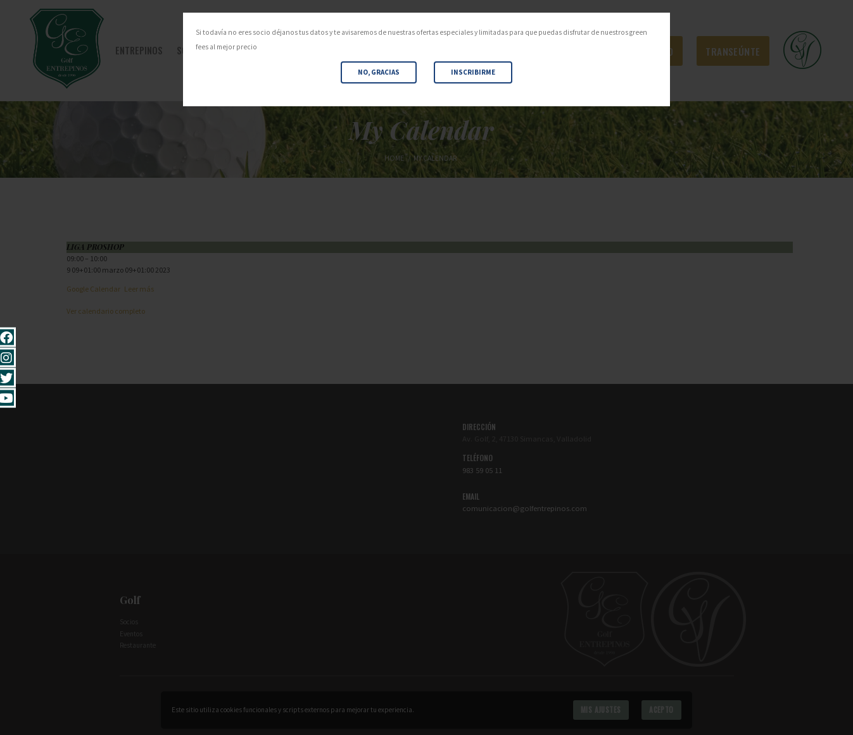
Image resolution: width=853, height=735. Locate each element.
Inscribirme (473, 72)
